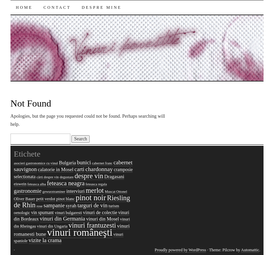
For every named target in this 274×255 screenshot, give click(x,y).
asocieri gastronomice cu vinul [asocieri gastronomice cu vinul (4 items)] (36, 163)
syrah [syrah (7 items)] (71, 205)
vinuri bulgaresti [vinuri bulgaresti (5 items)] (68, 212)
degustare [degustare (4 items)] (67, 177)
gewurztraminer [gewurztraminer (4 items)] (54, 191)
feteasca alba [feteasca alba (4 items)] (36, 184)
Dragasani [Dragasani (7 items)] (114, 176)
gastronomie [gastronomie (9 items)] (28, 191)
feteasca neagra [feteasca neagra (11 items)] (66, 183)
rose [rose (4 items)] (40, 206)
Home (24, 7)
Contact (57, 7)
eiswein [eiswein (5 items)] (20, 184)
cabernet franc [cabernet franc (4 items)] (102, 163)
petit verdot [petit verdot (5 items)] (45, 198)
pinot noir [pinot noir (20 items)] (91, 197)
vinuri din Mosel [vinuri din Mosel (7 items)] (102, 219)
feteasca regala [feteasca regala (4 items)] (96, 184)
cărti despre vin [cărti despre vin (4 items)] (48, 177)
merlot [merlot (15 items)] (95, 190)
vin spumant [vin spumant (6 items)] (42, 212)
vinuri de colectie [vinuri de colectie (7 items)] (100, 212)
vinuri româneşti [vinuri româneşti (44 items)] (79, 232)
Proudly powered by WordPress (180, 250)
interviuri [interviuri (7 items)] (75, 191)
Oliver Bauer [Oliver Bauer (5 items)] (24, 198)
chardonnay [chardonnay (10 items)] (99, 169)
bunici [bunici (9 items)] (84, 162)
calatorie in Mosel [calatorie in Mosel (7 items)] (55, 169)
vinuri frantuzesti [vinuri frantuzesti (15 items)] (92, 225)
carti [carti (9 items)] (79, 169)
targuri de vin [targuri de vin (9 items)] (92, 205)
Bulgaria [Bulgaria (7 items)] (67, 162)
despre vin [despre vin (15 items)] (89, 176)
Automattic (250, 250)
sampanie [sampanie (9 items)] (54, 205)
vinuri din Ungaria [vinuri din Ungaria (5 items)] (52, 226)
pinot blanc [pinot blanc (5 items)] (65, 198)
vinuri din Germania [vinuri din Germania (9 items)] (62, 218)
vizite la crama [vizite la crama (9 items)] (45, 240)
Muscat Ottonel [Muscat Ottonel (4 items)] (116, 191)
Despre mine (101, 7)
